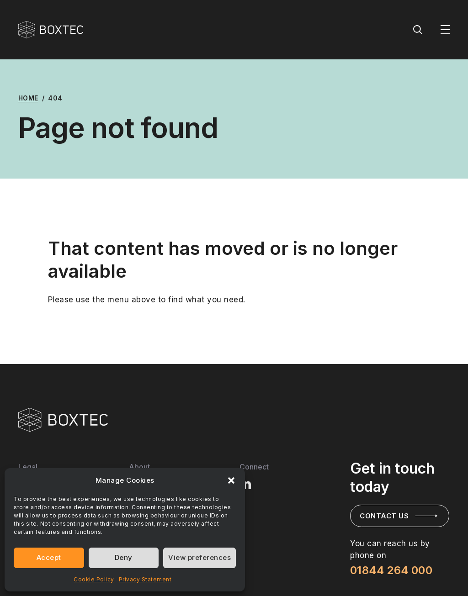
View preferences (199, 557)
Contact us (384, 516)
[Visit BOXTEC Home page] (63, 420)
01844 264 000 (391, 570)
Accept (49, 557)
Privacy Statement (145, 579)
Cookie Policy (94, 579)
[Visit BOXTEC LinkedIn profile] (245, 483)
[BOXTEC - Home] (50, 29)
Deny (124, 557)
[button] (231, 480)
